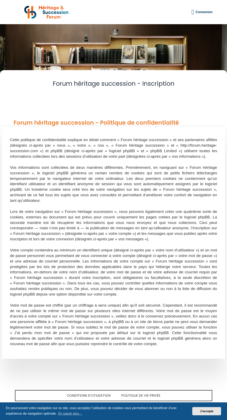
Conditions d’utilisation (89, 395)
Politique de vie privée (140, 395)
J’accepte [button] (206, 411)
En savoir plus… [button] (70, 413)
